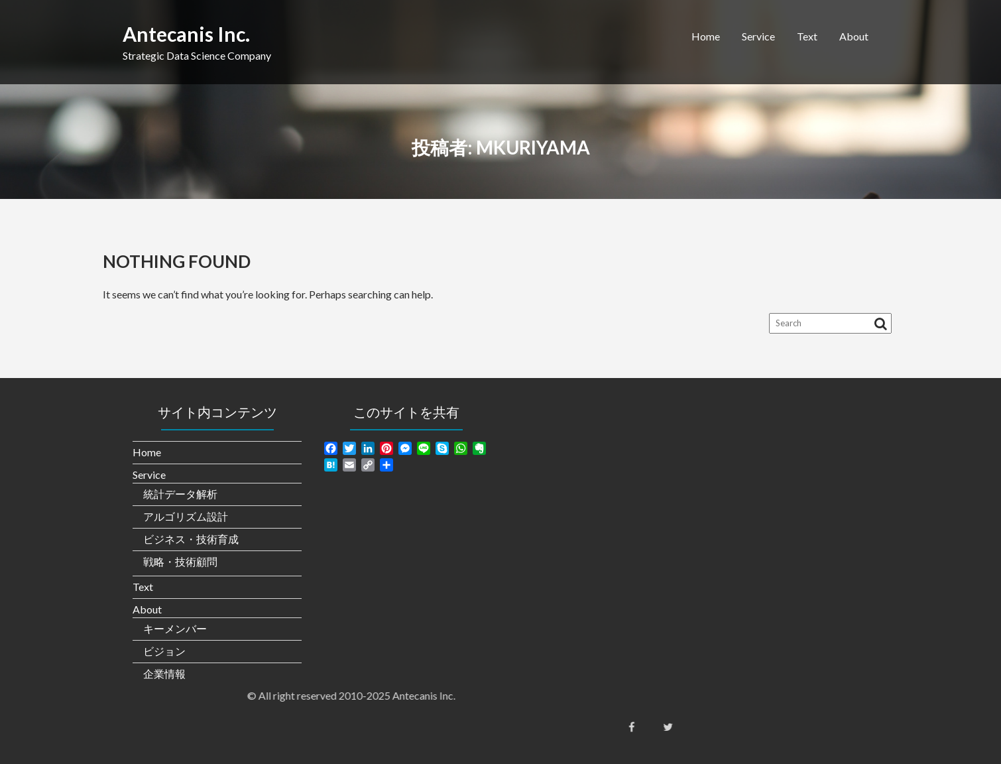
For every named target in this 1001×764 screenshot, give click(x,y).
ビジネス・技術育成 (191, 539)
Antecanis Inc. (186, 34)
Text (807, 36)
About (853, 36)
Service (758, 36)
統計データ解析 (180, 493)
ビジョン (164, 651)
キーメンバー (175, 628)
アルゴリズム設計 (185, 516)
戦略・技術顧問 (180, 561)
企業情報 (164, 673)
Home (705, 36)
